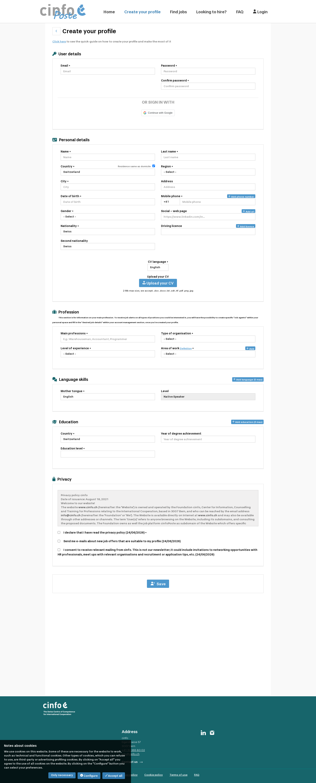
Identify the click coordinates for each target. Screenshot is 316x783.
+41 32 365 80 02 (133, 750)
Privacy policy (128, 775)
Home (109, 11)
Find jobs (178, 11)
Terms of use (178, 775)
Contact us (130, 762)
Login (260, 11)
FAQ (239, 11)
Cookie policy (153, 775)
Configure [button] (89, 776)
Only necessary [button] (62, 775)
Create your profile (142, 11)
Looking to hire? (211, 11)
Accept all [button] (113, 776)
